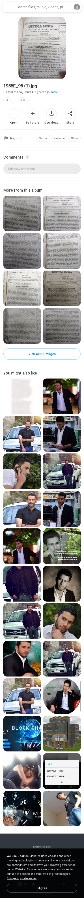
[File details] (22, 213)
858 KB (22, 100)
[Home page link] (8, 7)
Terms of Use (42, 847)
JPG (8, 100)
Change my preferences (22, 878)
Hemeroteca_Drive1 (18, 92)
